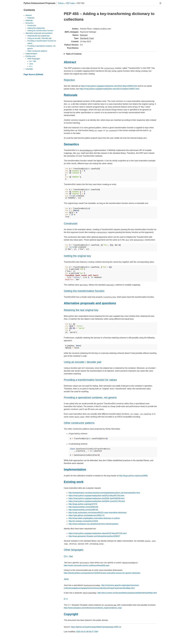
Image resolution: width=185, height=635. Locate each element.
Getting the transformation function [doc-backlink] (84, 290)
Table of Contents (74, 54)
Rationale (29, 20)
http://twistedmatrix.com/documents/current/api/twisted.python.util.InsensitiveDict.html (104, 493)
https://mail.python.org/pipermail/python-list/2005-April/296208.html (96, 498)
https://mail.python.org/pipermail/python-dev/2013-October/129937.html (109, 89)
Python (61, 3)
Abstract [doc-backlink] (70, 62)
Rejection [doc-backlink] (69, 79)
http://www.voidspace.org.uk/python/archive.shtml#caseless (93, 524)
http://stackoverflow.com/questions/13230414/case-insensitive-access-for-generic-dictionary (102, 573)
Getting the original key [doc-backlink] (77, 255)
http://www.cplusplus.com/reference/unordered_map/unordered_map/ (93, 608)
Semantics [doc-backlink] (71, 144)
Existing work (30, 56)
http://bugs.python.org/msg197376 (83, 504)
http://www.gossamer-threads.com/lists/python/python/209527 (94, 536)
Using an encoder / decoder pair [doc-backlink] (82, 362)
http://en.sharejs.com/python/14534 (83, 521)
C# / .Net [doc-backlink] (68, 556)
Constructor (31, 25)
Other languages (33, 59)
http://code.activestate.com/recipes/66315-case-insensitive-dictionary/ (98, 513)
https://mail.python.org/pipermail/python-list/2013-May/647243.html (96, 496)
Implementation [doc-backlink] (75, 469)
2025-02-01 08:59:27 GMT (87, 632)
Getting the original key (36, 28)
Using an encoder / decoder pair (39, 38)
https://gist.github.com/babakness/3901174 (86, 515)
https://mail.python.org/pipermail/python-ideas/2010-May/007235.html (97, 533)
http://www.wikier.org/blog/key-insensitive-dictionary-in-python (94, 518)
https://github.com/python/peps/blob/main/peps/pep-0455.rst (96, 627)
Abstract (28, 15)
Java (31, 64)
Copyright (29, 69)
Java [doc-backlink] (66, 579)
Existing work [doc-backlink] (73, 481)
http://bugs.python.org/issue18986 (133, 476)
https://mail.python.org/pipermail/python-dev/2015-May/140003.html (109, 86)
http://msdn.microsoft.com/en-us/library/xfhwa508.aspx (86, 565)
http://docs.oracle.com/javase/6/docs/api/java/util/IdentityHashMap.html (127, 593)
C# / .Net (32, 61)
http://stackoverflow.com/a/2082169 (83, 507)
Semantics (29, 23)
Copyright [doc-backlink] (71, 614)
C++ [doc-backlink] (66, 599)
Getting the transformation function (40, 31)
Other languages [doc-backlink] (73, 549)
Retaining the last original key (38, 36)
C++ (30, 66)
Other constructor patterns (37, 51)
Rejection (30, 18)
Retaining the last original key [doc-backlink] (81, 310)
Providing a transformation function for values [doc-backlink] (90, 379)
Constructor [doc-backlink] (71, 223)
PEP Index (70, 3)
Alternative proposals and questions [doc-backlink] (90, 303)
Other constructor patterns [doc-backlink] (79, 422)
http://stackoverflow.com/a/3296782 (83, 510)
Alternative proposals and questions (38, 33)
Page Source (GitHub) (33, 74)
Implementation (31, 54)
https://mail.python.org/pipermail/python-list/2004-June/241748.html (97, 501)
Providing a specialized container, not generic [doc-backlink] (90, 397)
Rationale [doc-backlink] (70, 95)
